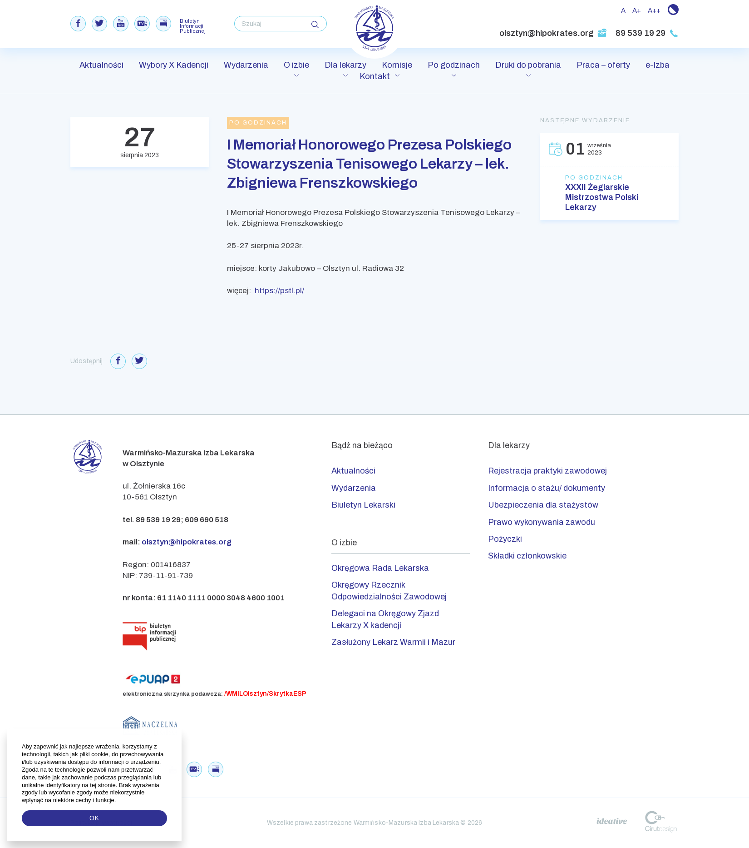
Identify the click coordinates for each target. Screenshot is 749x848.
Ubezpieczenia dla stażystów (543, 504)
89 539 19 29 (647, 33)
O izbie (296, 65)
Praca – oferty (603, 65)
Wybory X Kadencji (173, 65)
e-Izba (658, 65)
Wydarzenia (246, 65)
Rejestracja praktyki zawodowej (547, 470)
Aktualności (101, 65)
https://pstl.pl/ (279, 290)
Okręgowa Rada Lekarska (380, 568)
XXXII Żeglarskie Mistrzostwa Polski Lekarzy (601, 197)
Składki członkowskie (527, 555)
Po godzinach (454, 65)
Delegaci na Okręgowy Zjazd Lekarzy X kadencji (385, 619)
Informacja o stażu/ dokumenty (546, 488)
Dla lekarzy (345, 65)
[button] (117, 800)
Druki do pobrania (528, 65)
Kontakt (375, 76)
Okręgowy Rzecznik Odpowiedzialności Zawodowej (389, 590)
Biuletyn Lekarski (363, 504)
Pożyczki (505, 539)
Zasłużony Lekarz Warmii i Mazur (393, 642)
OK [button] (94, 818)
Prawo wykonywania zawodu (541, 522)
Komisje (397, 65)
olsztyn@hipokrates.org (553, 33)
